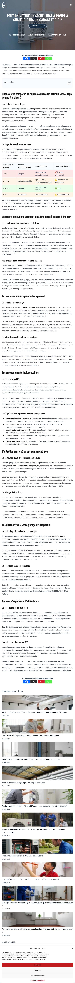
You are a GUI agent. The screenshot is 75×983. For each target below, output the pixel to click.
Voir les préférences (37, 975)
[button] (72, 948)
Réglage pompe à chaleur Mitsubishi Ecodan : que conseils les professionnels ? (34, 806)
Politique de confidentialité (37, 980)
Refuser (37, 970)
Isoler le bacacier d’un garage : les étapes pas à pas (23, 783)
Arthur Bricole (59, 35)
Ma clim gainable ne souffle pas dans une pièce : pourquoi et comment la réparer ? (36, 712)
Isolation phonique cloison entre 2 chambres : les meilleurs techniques (31, 759)
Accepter (37, 965)
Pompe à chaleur (37, 26)
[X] (33, 58)
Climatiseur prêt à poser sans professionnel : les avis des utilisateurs (30, 736)
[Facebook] (26, 58)
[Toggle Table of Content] (68, 82)
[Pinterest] (41, 58)
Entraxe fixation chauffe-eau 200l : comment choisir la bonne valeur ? (30, 879)
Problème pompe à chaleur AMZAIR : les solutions (22, 856)
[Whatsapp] (48, 58)
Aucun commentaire (37, 35)
